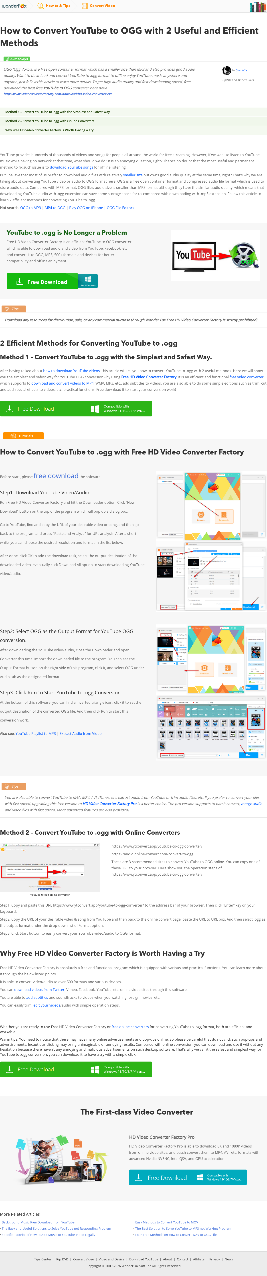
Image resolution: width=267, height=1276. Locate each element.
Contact (182, 1259)
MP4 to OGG (55, 207)
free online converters (130, 1026)
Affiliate (198, 1259)
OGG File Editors (120, 207)
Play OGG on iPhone (86, 207)
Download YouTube (143, 1259)
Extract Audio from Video (81, 733)
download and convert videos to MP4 (62, 383)
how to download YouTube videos (71, 370)
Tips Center (42, 1259)
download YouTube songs (71, 167)
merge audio (251, 803)
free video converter (247, 377)
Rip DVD (62, 1259)
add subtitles (37, 997)
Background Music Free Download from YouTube (38, 1222)
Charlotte (241, 70)
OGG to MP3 (30, 207)
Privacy (214, 1259)
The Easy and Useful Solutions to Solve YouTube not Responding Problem (56, 1228)
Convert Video (83, 1259)
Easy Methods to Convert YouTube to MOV (166, 1222)
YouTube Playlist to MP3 (36, 733)
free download (56, 475)
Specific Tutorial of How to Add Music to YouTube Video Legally (48, 1235)
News (229, 1259)
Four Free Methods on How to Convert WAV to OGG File (176, 1235)
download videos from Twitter (39, 989)
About (167, 1259)
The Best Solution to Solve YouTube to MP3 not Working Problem (183, 1228)
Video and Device (111, 1259)
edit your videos (46, 1005)
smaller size (133, 175)
